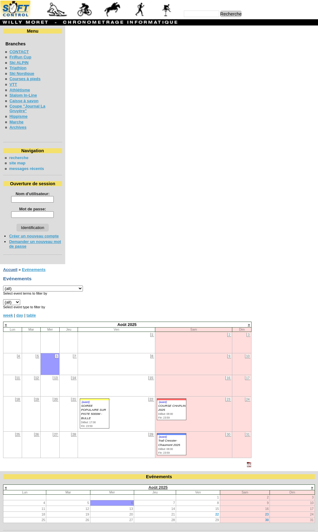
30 (267, 312)
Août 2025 (158, 280)
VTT (13, 84)
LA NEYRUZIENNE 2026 (31, 371)
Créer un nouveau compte (34, 236)
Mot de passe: (31, 209)
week (72, 76)
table (94, 76)
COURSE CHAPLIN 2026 (32, 405)
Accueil (74, 31)
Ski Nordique (21, 73)
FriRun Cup (20, 57)
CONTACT (19, 51)
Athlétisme (19, 90)
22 (217, 307)
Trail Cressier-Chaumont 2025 (232, 204)
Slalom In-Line (23, 95)
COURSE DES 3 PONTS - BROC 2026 (44, 348)
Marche (16, 122)
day (83, 76)
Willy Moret (147, 524)
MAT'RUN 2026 (23, 382)
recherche (18, 157)
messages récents (26, 168)
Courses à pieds (24, 78)
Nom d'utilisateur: (32, 193)
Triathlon (17, 68)
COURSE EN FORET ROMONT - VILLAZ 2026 (51, 416)
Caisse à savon (24, 101)
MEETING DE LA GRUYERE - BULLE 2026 (49, 394)
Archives (17, 127)
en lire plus (304, 435)
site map (17, 163)
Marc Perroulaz (188, 524)
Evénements (97, 31)
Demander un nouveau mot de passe (30, 244)
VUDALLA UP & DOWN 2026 (36, 337)
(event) (149, 163)
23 (267, 307)
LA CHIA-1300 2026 (27, 360)
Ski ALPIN (18, 62)
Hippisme (18, 116)
